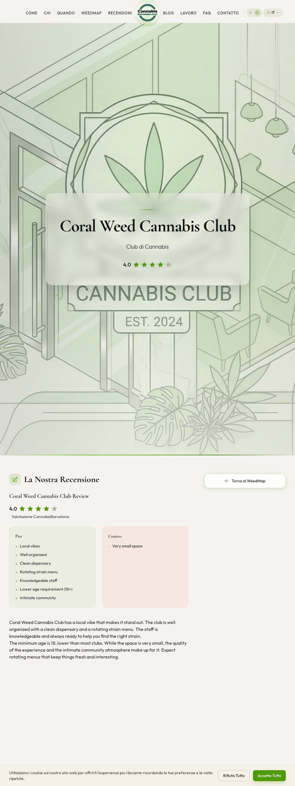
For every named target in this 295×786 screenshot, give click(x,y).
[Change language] (273, 13)
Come (31, 13)
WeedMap (91, 13)
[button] (254, 13)
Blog (168, 13)
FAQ (207, 13)
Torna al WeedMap (245, 481)
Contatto (228, 13)
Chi (47, 13)
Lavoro (188, 13)
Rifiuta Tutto (234, 776)
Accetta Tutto (269, 776)
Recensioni (120, 13)
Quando (66, 13)
